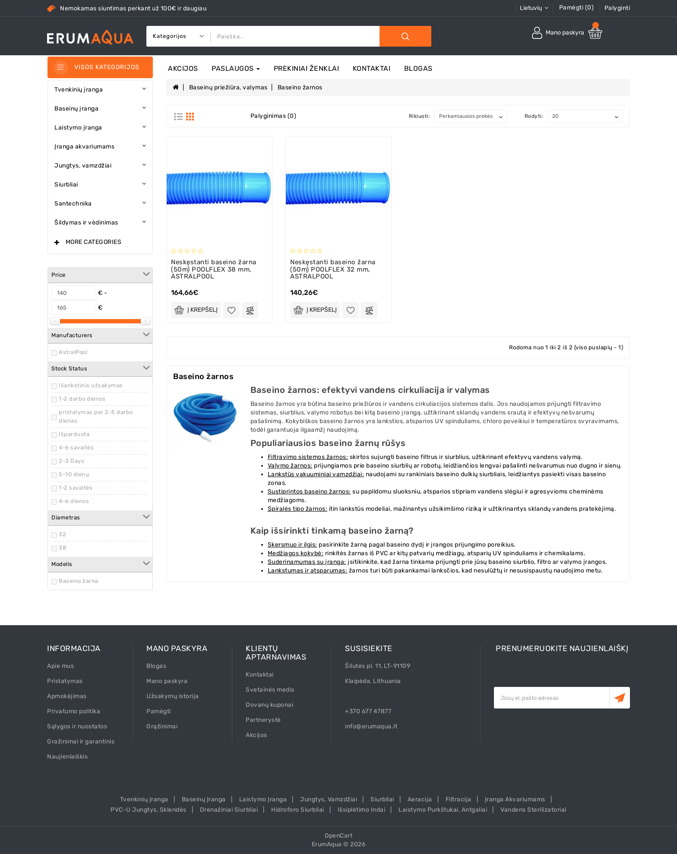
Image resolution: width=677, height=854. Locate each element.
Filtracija (458, 799)
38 (62, 547)
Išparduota (74, 434)
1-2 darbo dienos (82, 398)
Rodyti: (534, 116)
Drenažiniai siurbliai (229, 809)
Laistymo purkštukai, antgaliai (443, 809)
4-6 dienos (74, 501)
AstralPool (73, 352)
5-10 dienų (74, 474)
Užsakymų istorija (172, 696)
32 (62, 534)
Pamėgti (158, 711)
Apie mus (60, 666)
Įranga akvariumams (515, 799)
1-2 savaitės (75, 487)
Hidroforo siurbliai (297, 809)
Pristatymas (65, 681)
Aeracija (420, 799)
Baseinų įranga (204, 799)
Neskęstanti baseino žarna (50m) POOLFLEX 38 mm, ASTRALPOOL (213, 269)
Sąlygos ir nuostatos (77, 726)
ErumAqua (327, 844)
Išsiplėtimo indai (362, 809)
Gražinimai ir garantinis (80, 741)
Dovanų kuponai (269, 705)
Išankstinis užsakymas (91, 385)
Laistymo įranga (263, 799)
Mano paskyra (166, 681)
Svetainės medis (270, 689)
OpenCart (338, 835)
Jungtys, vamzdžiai (328, 799)
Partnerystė (263, 720)
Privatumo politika (73, 711)
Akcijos (183, 68)
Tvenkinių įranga (144, 799)
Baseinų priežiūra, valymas (228, 87)
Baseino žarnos (300, 87)
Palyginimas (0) (273, 116)
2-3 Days (71, 461)
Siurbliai (382, 799)
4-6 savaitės (76, 447)
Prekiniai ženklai (306, 68)
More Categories (94, 242)
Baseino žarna (78, 581)
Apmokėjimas (67, 696)
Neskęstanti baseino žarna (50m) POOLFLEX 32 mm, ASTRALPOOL (333, 269)
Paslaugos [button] (236, 68)
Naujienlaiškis (67, 756)
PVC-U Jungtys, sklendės (149, 809)
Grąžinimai (161, 726)
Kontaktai (372, 68)
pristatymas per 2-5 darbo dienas (96, 416)
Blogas (418, 68)
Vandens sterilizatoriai (533, 809)
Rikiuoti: (419, 116)
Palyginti (617, 8)
